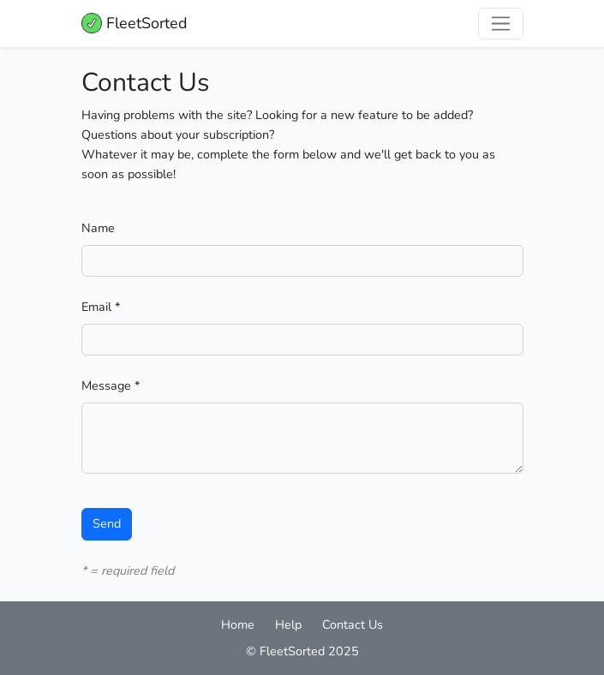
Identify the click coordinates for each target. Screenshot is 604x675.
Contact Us (352, 624)
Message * (110, 385)
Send (107, 523)
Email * (100, 306)
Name (98, 227)
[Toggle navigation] (500, 23)
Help (288, 624)
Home (237, 624)
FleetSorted (134, 23)
